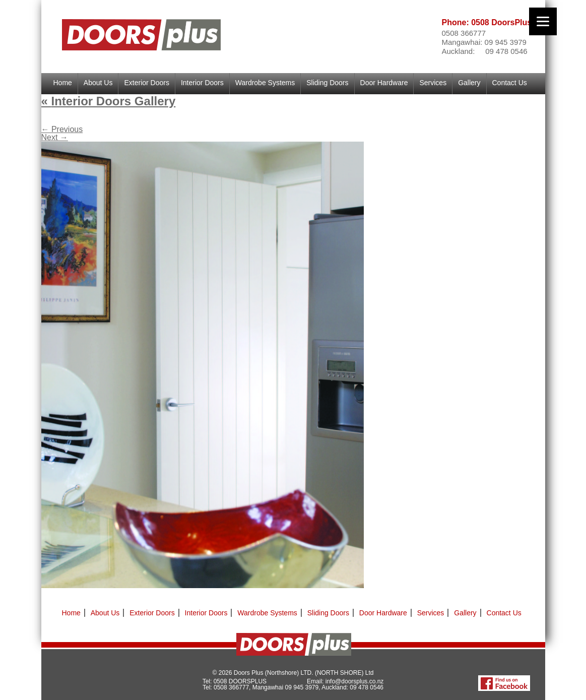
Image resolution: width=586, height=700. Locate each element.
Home (62, 83)
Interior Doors (202, 83)
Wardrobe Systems (265, 83)
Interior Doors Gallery (108, 101)
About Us (98, 83)
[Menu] (543, 21)
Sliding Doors (327, 83)
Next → (54, 137)
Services (432, 83)
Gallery (469, 83)
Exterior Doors (146, 83)
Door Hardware (384, 83)
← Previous (62, 129)
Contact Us (509, 83)
